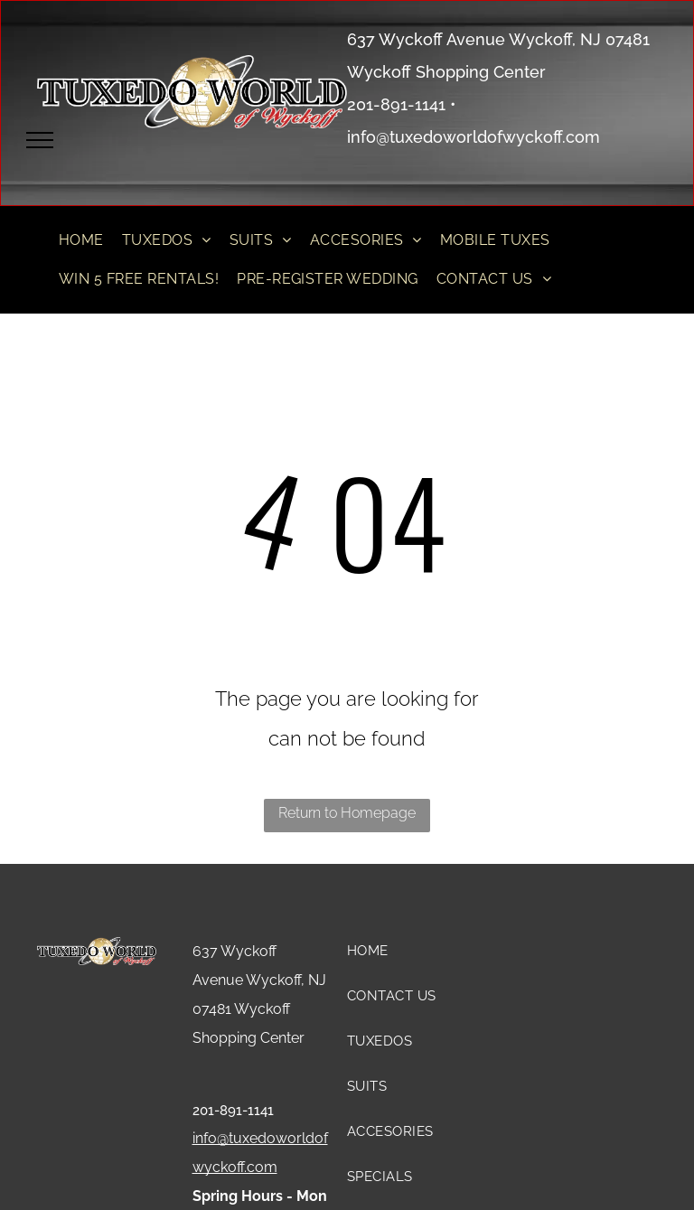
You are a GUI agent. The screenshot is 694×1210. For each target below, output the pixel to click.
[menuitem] (81, 240)
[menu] (39, 140)
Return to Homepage (347, 812)
